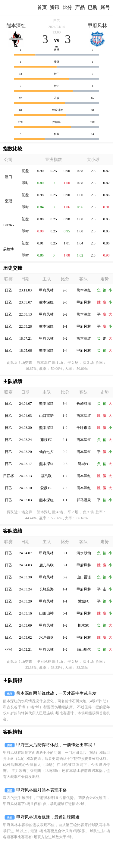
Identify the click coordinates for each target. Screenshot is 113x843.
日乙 (56, 21)
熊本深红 (16, 25)
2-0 (65, 290)
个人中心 (105, 7)
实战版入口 (80, 7)
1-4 (65, 350)
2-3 (65, 488)
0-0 (65, 452)
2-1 (65, 440)
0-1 (65, 553)
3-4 (65, 403)
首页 (42, 7)
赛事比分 (67, 7)
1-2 (65, 416)
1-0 (65, 428)
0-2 (65, 577)
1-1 (65, 326)
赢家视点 (54, 7)
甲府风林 (97, 25)
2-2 (65, 314)
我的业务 (92, 7)
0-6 (65, 464)
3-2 (65, 338)
